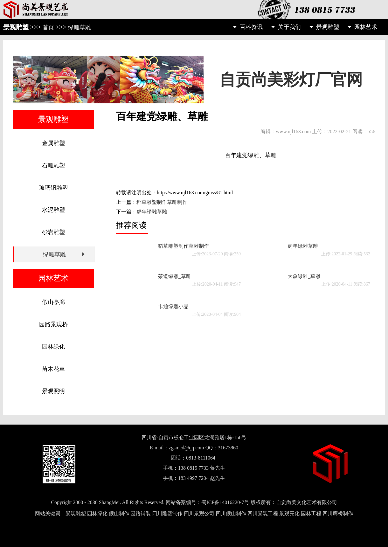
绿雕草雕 (79, 27)
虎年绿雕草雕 (151, 211)
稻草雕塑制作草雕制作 (161, 202)
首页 (48, 27)
